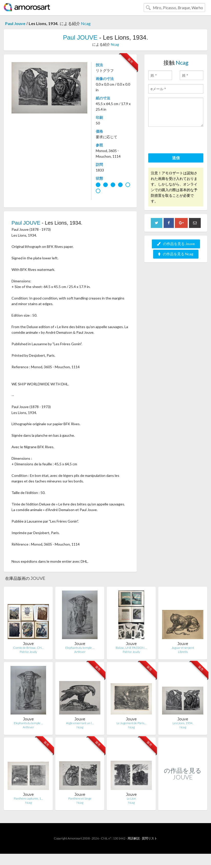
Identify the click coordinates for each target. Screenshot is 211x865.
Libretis (183, 652)
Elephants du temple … (79, 648)
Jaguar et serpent (183, 648)
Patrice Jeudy (28, 652)
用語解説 (134, 838)
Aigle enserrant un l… (80, 723)
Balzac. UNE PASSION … (131, 648)
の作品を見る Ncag (175, 254)
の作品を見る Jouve (176, 243)
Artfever (80, 652)
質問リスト (149, 838)
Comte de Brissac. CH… (28, 648)
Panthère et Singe (79, 798)
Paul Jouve (15, 23)
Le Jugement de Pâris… (131, 723)
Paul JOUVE (80, 37)
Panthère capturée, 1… (28, 798)
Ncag (86, 23)
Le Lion (131, 798)
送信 (176, 157)
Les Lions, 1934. (183, 723)
